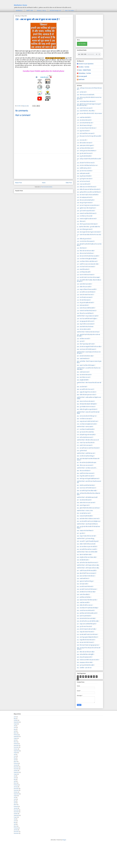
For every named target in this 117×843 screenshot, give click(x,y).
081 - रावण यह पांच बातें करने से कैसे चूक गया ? (87, 416)
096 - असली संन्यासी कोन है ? (83, 358)
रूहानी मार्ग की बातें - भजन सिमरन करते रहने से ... (87, 468)
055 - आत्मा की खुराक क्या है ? (83, 505)
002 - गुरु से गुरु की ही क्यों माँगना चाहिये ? (85, 665)
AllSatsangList (55, 10)
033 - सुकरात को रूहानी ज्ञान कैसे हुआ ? (85, 581)
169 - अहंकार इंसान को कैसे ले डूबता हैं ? (85, 145)
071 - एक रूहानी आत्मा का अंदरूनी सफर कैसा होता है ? (88, 448)
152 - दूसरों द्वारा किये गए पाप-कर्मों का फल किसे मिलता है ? (89, 192)
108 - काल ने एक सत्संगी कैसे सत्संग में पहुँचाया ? (87, 318)
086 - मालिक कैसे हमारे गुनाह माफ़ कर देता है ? (86, 394)
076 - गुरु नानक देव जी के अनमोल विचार (85, 432)
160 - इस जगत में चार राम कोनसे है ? (84, 170)
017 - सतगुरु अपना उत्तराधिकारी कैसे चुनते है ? (86, 623)
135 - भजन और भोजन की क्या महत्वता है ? (86, 241)
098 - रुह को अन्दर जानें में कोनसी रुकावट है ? (86, 349)
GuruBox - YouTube (84, 67)
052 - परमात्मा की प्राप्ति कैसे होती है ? (85, 516)
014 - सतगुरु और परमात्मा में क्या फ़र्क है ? (85, 631)
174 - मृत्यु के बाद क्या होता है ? (83, 130)
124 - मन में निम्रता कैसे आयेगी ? (84, 272)
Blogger (64, 839)
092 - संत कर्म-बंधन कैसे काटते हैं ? (84, 374)
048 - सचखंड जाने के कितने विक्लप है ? (85, 530)
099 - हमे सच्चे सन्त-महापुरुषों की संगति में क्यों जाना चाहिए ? (89, 346)
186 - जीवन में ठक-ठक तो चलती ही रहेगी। (86, 94)
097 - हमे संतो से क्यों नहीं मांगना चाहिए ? (85, 356)
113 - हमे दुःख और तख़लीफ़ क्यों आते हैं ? (85, 302)
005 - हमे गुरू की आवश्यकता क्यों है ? (84, 657)
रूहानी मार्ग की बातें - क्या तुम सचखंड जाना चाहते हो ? (88, 316)
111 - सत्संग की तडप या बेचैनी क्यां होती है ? (86, 308)
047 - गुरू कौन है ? (81, 533)
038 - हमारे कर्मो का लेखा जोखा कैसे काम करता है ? (87, 562)
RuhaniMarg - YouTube (85, 73)
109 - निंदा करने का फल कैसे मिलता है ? (85, 313)
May (15, 718)
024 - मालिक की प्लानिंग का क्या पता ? (85, 605)
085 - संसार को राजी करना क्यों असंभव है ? (86, 401)
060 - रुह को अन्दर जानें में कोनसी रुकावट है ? (86, 488)
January (16, 765)
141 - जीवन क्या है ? (81, 221)
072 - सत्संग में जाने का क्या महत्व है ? (85, 445)
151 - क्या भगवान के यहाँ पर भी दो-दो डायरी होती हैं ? (88, 194)
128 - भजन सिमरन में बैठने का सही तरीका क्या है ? (87, 261)
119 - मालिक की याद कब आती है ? (84, 286)
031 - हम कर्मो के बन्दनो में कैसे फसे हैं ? (85, 586)
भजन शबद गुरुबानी (83, 76)
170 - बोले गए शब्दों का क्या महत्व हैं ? (84, 142)
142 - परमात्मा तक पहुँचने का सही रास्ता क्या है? (87, 218)
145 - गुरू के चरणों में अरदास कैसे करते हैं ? (86, 210)
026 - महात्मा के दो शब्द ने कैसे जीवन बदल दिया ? (87, 600)
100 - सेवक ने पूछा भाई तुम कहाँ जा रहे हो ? (86, 344)
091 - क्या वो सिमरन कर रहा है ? (84, 377)
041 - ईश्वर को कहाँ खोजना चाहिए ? (84, 554)
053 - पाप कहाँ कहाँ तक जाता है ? (84, 513)
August (15, 723)
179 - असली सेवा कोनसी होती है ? (84, 117)
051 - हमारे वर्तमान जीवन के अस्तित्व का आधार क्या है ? (88, 518)
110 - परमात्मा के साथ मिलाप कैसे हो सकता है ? (87, 310)
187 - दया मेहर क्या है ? (82, 92)
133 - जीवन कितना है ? (82, 248)
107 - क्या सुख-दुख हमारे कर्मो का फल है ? (85, 321)
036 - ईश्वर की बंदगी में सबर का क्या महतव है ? (86, 573)
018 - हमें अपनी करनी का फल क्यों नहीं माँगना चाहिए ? (88, 621)
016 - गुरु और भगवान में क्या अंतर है (84, 626)
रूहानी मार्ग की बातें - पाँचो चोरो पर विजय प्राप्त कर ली (88, 440)
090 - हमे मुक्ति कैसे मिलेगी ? (83, 380)
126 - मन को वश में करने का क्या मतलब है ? (86, 266)
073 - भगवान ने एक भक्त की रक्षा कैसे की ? (86, 442)
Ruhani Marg (41, 10)
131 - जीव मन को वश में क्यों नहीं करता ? (85, 253)
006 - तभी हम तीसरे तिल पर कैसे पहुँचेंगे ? (85, 654)
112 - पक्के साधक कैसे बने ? (83, 305)
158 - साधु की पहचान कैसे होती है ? (84, 176)
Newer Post (18, 182)
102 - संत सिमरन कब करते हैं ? (83, 338)
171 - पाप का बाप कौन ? (82, 140)
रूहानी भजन (29, 10)
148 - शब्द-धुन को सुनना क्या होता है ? (85, 202)
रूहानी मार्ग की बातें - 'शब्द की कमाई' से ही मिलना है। (87, 524)
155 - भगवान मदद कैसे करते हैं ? (84, 184)
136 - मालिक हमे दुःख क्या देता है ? (84, 238)
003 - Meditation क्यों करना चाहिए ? (85, 662)
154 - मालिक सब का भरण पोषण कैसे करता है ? (86, 186)
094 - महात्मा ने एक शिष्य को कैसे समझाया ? (86, 365)
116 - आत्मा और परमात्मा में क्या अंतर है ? (85, 294)
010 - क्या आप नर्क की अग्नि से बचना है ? (85, 642)
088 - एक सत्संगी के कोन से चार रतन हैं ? (85, 389)
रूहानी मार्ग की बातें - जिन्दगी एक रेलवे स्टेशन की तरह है (88, 332)
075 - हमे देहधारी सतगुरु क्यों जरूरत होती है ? (86, 434)
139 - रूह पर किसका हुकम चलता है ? (85, 229)
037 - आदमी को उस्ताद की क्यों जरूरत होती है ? (87, 570)
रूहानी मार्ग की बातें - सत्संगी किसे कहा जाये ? (86, 453)
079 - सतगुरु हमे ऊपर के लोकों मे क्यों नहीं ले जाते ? (87, 421)
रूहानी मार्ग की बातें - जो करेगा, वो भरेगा (85, 510)
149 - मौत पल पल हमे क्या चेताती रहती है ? (86, 200)
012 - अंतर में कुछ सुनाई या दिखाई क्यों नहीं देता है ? (87, 637)
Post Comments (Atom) (46, 186)
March (15, 732)
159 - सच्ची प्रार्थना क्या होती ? (83, 173)
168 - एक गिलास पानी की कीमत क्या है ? (85, 148)
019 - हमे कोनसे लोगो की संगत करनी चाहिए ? (86, 618)
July (15, 725)
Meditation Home (20, 5)
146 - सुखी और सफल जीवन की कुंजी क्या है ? (86, 208)
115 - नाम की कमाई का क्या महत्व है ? (85, 297)
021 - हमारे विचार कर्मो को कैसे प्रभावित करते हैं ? (87, 613)
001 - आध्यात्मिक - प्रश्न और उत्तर (84, 667)
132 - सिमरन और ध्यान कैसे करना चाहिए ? (86, 250)
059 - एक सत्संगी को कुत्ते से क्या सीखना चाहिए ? (87, 490)
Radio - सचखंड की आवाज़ (85, 70)
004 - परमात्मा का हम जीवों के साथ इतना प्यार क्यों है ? (88, 659)
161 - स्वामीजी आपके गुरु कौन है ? (84, 168)
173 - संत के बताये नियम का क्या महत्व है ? (86, 133)
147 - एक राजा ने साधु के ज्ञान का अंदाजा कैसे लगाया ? (88, 205)
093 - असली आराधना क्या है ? (83, 372)
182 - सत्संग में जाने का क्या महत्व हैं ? (85, 108)
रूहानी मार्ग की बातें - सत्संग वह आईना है (85, 426)
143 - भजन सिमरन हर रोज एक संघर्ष (84, 216)
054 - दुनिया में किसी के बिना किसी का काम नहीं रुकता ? (88, 508)
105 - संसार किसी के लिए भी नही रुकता (85, 326)
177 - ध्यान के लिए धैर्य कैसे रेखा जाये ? (85, 122)
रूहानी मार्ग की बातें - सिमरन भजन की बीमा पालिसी (87, 552)
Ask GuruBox (69, 10)
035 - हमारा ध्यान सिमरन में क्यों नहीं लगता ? (86, 576)
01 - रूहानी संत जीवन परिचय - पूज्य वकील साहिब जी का (88, 226)
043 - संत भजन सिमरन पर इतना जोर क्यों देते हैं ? (87, 546)
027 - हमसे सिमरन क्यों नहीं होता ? (84, 597)
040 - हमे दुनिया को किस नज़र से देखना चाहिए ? (87, 557)
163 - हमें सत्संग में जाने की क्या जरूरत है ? (86, 162)
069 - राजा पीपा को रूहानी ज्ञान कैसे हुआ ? (86, 456)
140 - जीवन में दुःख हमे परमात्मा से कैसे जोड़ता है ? (87, 224)
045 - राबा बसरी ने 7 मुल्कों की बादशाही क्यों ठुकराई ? (88, 541)
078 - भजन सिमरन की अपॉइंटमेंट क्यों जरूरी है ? (87, 424)
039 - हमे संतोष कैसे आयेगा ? (83, 560)
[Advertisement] (43, 166)
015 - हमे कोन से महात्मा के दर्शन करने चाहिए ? (86, 629)
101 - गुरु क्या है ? (81, 341)
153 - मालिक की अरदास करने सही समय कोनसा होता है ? (89, 189)
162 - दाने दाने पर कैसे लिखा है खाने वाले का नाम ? (87, 165)
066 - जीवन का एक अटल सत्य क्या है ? (85, 465)
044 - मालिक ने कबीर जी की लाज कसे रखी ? (86, 544)
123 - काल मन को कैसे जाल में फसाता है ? (85, 274)
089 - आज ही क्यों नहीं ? (82, 386)
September (16, 722)
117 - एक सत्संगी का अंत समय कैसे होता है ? (86, 292)
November (16, 747)
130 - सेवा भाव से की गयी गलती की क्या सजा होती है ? (88, 256)
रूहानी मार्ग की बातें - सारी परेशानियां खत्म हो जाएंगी (87, 497)
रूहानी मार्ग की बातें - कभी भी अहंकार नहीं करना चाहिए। (88, 565)
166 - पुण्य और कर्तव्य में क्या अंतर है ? (85, 153)
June (15, 716)
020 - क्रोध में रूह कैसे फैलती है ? (84, 616)
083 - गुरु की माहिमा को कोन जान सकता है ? (86, 406)
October (16, 720)
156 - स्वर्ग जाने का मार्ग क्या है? (83, 181)
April (15, 731)
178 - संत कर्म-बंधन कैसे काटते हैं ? (84, 120)
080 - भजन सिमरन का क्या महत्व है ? (84, 418)
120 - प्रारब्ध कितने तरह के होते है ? (84, 284)
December (16, 745)
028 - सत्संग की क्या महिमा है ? (83, 594)
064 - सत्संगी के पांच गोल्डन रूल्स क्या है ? (86, 473)
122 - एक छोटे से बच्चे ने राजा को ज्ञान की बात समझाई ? (88, 277)
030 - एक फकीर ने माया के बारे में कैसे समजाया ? (87, 589)
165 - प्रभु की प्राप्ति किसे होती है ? (84, 156)
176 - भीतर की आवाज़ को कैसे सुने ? (84, 125)
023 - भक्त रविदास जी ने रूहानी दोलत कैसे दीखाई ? (87, 607)
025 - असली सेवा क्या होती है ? (83, 602)
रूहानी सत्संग (81, 79)
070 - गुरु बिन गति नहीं (82, 450)
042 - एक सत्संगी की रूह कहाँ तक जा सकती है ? (87, 549)
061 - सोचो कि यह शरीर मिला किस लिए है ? (86, 485)
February (16, 734)
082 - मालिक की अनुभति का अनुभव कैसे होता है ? (87, 409)
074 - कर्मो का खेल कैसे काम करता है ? (85, 437)
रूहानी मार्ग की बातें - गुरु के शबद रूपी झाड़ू (85, 538)
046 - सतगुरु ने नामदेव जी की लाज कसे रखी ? (86, 536)
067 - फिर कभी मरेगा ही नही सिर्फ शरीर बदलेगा (86, 462)
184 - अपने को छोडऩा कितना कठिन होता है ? (86, 101)
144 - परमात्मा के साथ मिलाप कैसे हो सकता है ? (87, 213)
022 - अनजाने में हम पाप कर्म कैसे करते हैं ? (86, 610)
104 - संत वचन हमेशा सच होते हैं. (84, 329)
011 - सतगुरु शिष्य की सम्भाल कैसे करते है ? (86, 639)
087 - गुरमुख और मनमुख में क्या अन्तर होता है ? (86, 392)
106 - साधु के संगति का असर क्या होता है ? (86, 324)
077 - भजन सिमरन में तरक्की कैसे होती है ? (86, 429)
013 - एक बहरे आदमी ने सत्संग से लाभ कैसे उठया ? (87, 634)
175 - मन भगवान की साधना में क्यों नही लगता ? (86, 128)
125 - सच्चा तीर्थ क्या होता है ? (83, 269)
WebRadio (19, 10)
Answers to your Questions (86, 63)
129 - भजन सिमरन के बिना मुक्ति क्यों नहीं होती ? (87, 258)
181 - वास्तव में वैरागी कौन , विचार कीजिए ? (86, 110)
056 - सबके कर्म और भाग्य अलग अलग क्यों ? (86, 502)
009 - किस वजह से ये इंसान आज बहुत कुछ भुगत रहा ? (88, 645)
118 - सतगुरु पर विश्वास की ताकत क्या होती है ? (87, 289)
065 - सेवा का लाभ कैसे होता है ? (84, 470)
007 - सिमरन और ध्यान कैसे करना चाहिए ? (86, 651)
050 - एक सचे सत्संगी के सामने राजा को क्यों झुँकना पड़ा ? (89, 521)
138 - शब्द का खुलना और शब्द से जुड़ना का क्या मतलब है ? (89, 232)
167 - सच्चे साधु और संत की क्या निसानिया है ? (86, 150)
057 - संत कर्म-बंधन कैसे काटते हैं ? (84, 500)
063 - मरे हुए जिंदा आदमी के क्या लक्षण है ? (85, 476)
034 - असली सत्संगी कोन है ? (83, 578)
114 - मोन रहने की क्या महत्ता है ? (84, 300)
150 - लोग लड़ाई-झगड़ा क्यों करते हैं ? (85, 197)
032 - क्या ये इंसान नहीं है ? (82, 584)
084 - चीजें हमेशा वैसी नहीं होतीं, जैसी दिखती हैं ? (87, 404)
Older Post (69, 182)
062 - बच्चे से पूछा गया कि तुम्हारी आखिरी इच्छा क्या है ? (88, 478)
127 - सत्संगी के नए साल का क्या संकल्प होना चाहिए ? (88, 264)
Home (44, 182)
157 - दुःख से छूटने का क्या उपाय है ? (84, 178)
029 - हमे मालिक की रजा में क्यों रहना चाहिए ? (86, 591)
